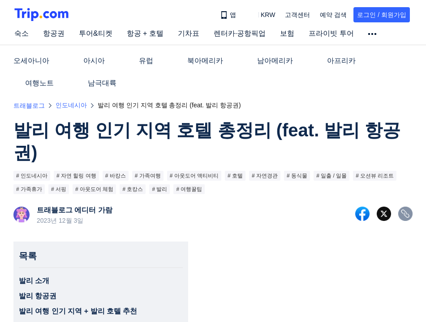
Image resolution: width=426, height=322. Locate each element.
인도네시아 (71, 105)
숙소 (21, 33)
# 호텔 (235, 176)
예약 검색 (333, 14)
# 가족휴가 (29, 189)
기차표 (188, 33)
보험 (287, 33)
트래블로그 (29, 105)
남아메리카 (275, 60)
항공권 (54, 33)
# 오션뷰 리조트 (375, 176)
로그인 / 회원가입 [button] (381, 14)
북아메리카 (205, 60)
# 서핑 (58, 189)
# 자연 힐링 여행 (76, 176)
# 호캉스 (132, 189)
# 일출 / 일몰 (331, 176)
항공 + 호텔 (145, 33)
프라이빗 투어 (331, 33)
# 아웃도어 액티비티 (194, 176)
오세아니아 (31, 60)
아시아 (94, 60)
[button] (261, 14)
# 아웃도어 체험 (94, 189)
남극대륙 (102, 83)
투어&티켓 (95, 33)
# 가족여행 (148, 176)
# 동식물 (297, 176)
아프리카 (341, 60)
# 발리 (159, 189)
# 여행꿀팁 (189, 189)
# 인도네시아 (31, 176)
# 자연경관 (265, 176)
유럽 (146, 60)
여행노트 (39, 83)
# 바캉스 (115, 176)
